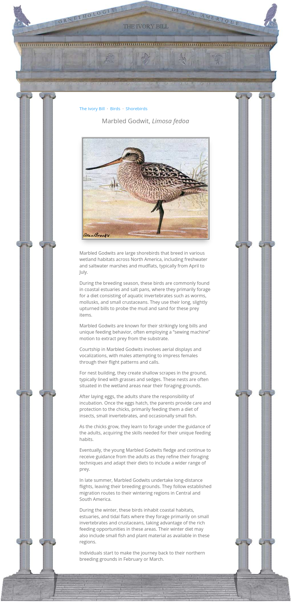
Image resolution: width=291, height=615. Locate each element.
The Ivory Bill (92, 108)
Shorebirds (136, 108)
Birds (115, 108)
